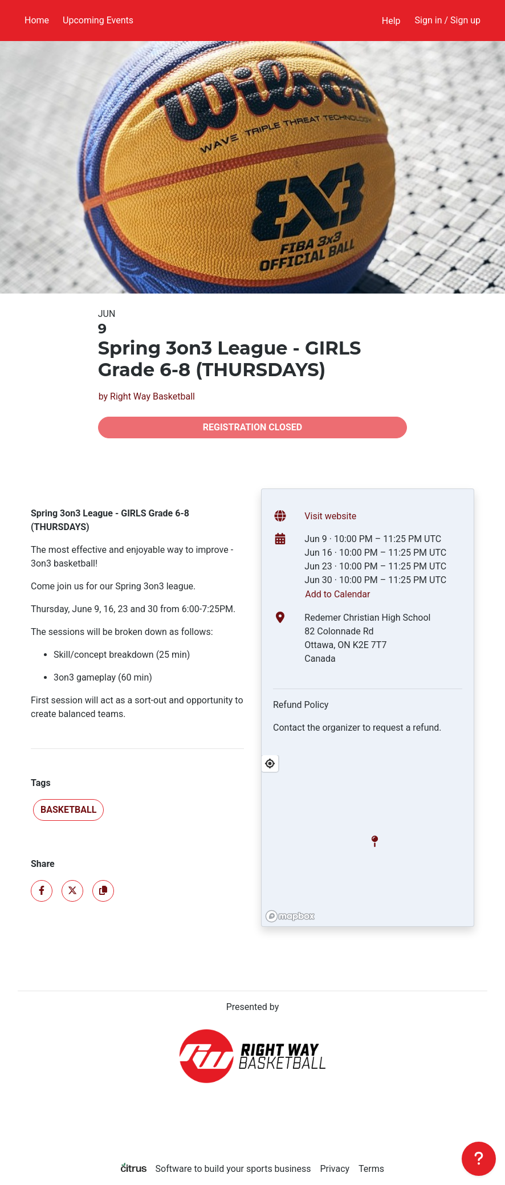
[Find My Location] (270, 763)
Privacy (334, 1168)
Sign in (447, 20)
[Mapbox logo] (290, 916)
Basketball (68, 809)
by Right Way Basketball (147, 396)
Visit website (330, 516)
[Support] (479, 1159)
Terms (371, 1168)
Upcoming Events (98, 20)
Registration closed (252, 427)
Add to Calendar (337, 594)
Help (391, 20)
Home (37, 20)
